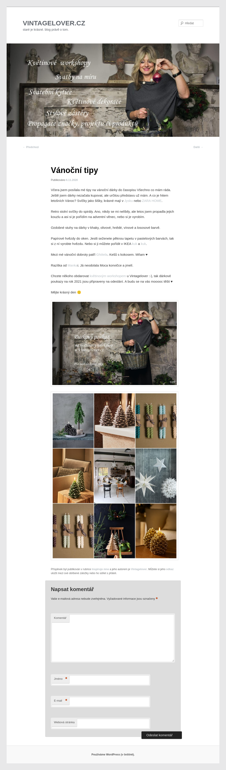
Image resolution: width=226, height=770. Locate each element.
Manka (72, 265)
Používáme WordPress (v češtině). (112, 754)
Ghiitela (101, 254)
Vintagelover (139, 569)
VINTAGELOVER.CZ (54, 23)
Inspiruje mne (100, 569)
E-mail (60, 701)
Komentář (60, 618)
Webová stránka (64, 722)
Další (198, 147)
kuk (134, 244)
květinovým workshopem (108, 276)
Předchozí (31, 147)
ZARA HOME (151, 201)
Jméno (60, 679)
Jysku (128, 201)
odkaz (169, 569)
